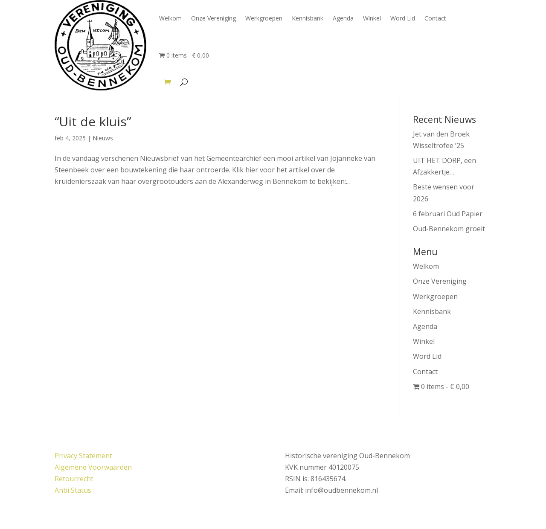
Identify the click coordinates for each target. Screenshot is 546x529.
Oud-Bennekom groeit (449, 228)
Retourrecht (74, 478)
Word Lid (402, 18)
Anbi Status (73, 490)
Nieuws (103, 138)
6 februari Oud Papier (447, 213)
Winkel (372, 18)
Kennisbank (307, 18)
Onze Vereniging (213, 18)
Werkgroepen (263, 18)
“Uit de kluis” (93, 121)
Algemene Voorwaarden (93, 467)
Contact (435, 18)
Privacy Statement (83, 455)
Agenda (343, 18)
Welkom (170, 18)
